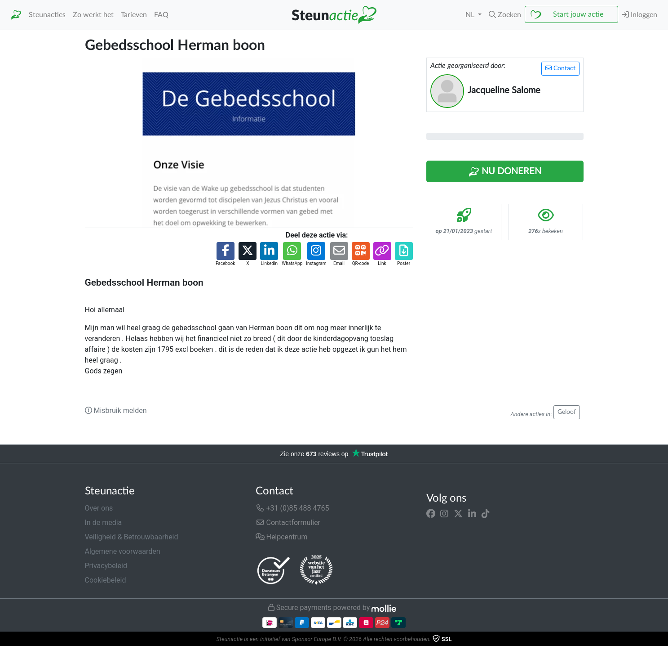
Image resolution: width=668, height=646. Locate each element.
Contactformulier (288, 522)
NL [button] (470, 14)
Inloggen (639, 14)
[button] (505, 15)
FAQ (161, 14)
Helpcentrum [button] (282, 537)
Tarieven (134, 14)
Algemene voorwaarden (122, 551)
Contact (560, 68)
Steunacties (47, 14)
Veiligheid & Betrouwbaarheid (131, 537)
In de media (103, 522)
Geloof (566, 412)
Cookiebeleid (105, 580)
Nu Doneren (505, 171)
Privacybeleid (106, 565)
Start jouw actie (578, 14)
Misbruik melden (116, 410)
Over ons (99, 508)
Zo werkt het (93, 14)
